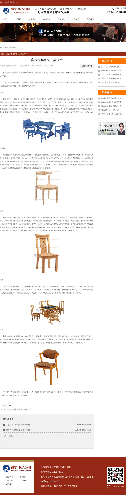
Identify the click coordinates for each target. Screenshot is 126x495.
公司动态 (75, 19)
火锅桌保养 (23, 54)
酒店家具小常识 (11, 54)
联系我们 (90, 19)
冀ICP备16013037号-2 (65, 486)
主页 (2, 54)
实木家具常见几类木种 (110, 82)
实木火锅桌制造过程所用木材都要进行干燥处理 (113, 75)
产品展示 (18, 19)
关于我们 (32, 19)
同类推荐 (107, 92)
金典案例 (47, 19)
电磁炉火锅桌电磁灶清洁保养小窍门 (113, 71)
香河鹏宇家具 (11, 66)
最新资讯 (107, 60)
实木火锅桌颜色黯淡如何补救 (19, 409)
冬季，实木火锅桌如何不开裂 (18, 425)
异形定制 (61, 19)
